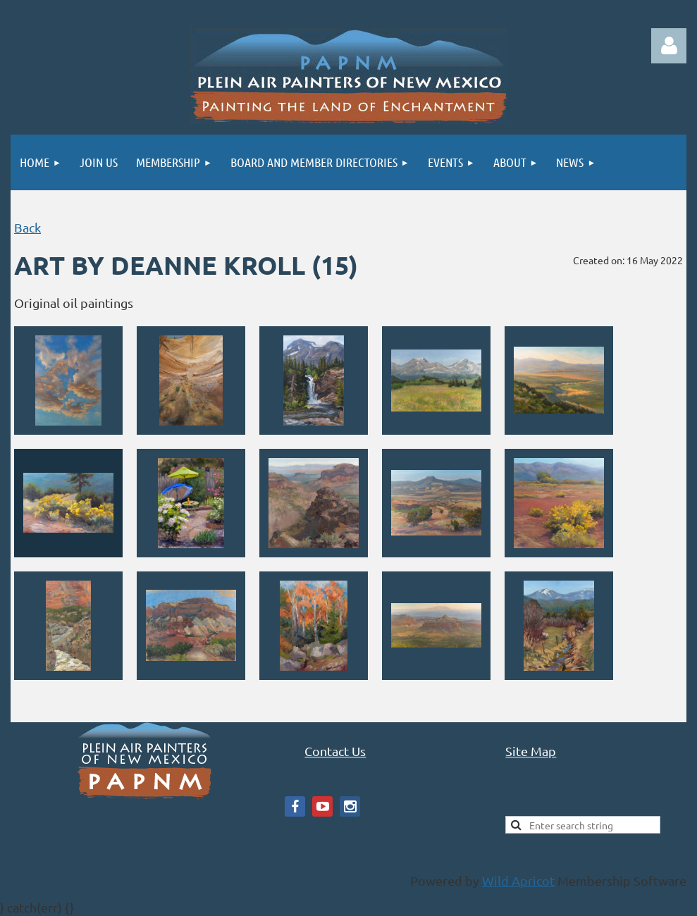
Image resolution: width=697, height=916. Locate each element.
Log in (668, 45)
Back (27, 227)
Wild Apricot (518, 880)
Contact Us (335, 750)
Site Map (530, 750)
